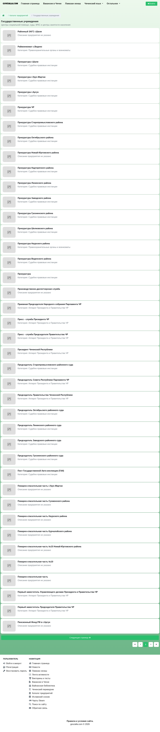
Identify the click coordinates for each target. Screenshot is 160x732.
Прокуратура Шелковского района (35, 228)
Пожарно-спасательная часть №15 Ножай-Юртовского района (49, 546)
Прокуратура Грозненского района (35, 213)
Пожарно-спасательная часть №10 (35, 562)
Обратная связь (38, 708)
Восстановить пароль (15, 671)
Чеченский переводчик (41, 689)
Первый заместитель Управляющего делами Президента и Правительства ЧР (58, 592)
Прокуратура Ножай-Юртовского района (38, 153)
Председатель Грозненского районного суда (40, 456)
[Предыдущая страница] (140, 644)
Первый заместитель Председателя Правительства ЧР (46, 607)
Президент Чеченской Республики (35, 349)
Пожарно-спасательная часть (33, 577)
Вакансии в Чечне (52, 3)
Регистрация (10, 667)
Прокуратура (24, 274)
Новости (34, 667)
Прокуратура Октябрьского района (35, 137)
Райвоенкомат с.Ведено (30, 47)
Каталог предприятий (19, 15)
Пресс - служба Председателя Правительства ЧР (43, 334)
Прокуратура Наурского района (34, 243)
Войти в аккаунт (12, 663)
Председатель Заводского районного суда (39, 440)
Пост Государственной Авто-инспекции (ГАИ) (41, 471)
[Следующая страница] (151, 644)
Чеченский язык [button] (93, 3)
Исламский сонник (39, 697)
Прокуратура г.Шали (28, 62)
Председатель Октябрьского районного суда (41, 410)
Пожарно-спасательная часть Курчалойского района (45, 531)
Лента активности (39, 675)
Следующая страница (80, 638)
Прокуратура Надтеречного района (35, 168)
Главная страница (30, 3)
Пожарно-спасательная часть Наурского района (42, 516)
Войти (151, 4)
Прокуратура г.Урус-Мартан (31, 77)
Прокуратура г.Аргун (28, 92)
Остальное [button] (113, 3)
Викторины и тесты (39, 678)
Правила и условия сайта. (80, 721)
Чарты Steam (37, 700)
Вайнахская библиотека (42, 686)
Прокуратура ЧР (26, 107)
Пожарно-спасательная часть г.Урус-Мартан (40, 486)
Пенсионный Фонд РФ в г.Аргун (34, 622)
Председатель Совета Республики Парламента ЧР (43, 380)
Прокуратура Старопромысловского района (40, 122)
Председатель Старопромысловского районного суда (45, 365)
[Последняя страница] (156, 644)
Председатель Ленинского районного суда (39, 425)
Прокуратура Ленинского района (34, 183)
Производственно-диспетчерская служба (39, 289)
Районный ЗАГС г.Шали (30, 31)
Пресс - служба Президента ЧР (33, 319)
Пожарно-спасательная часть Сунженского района (44, 501)
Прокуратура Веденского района (34, 259)
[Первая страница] (134, 644)
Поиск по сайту (38, 704)
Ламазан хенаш (73, 3)
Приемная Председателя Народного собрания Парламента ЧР (49, 304)
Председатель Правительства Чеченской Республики (45, 395)
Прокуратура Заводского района (34, 198)
